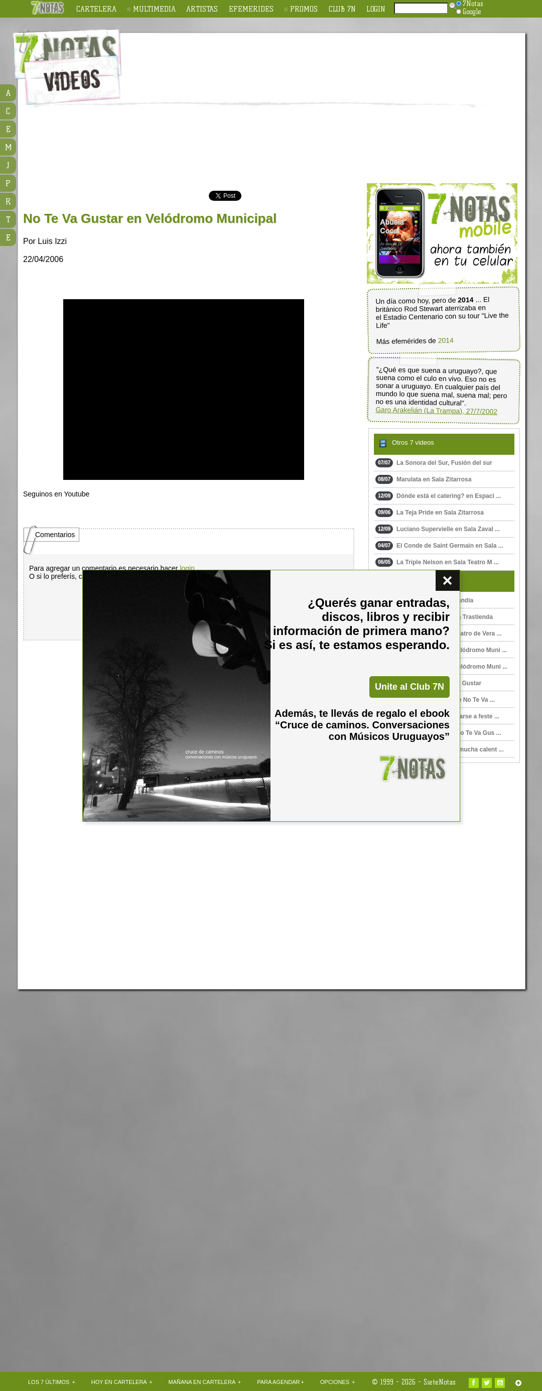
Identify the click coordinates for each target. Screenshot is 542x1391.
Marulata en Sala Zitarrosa (423, 479)
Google (468, 12)
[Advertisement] (336, 108)
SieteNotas (440, 1382)
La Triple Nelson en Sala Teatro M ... (437, 562)
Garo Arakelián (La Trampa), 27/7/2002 (436, 411)
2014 (446, 340)
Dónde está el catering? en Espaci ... (438, 495)
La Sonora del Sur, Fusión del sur (433, 462)
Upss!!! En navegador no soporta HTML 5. (183, 389)
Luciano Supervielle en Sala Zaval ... (437, 529)
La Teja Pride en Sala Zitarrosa (429, 512)
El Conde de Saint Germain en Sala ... (439, 545)
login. (188, 568)
